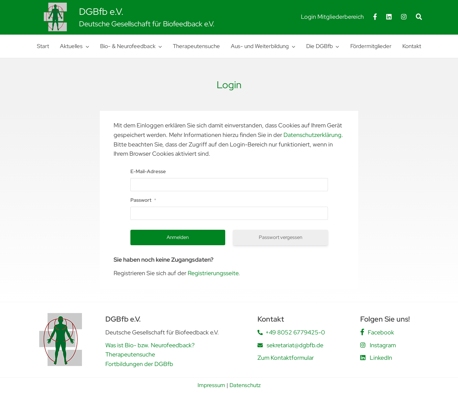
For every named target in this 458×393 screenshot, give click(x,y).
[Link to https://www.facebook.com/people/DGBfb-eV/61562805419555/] (362, 332)
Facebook (381, 332)
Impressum (211, 385)
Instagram (383, 345)
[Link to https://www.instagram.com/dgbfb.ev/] (362, 345)
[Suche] (419, 17)
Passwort (143, 200)
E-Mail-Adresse (148, 171)
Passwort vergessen (280, 237)
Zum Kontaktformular (285, 357)
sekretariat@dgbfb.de (295, 345)
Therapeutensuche (130, 354)
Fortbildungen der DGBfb (139, 364)
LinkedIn (381, 357)
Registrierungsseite (213, 273)
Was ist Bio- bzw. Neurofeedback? (150, 345)
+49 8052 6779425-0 (295, 332)
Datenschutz (245, 385)
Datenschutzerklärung (312, 135)
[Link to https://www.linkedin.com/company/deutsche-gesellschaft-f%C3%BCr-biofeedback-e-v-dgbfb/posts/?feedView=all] (362, 357)
